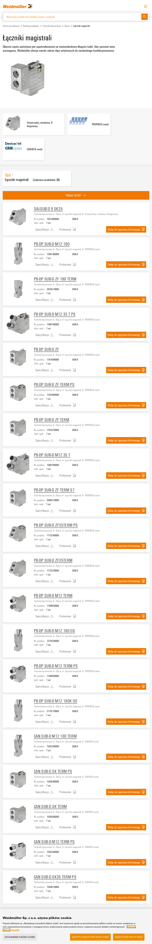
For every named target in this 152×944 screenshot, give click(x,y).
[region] (76, 926)
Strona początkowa (11, 25)
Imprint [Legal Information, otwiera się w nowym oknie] (15, 929)
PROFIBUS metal (92, 249)
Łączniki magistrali (73, 214)
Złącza (67, 25)
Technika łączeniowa (52, 25)
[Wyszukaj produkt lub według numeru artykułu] (72, 16)
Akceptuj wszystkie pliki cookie (90, 937)
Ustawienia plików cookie (20, 937)
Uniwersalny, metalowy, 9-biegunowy (101, 214)
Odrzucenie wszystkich (129, 937)
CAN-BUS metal (92, 741)
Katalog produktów (31, 25)
